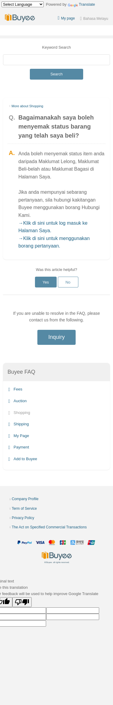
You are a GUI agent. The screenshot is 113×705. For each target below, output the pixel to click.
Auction (17, 401)
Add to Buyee (22, 459)
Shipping (18, 424)
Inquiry (56, 337)
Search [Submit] (56, 74)
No (67, 282)
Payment (18, 447)
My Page (18, 435)
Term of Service (24, 508)
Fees (15, 389)
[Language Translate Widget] (23, 4)
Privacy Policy (23, 518)
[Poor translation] (22, 602)
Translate (81, 4)
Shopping (19, 412)
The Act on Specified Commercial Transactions (49, 527)
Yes (45, 282)
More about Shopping (27, 106)
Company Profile (25, 499)
